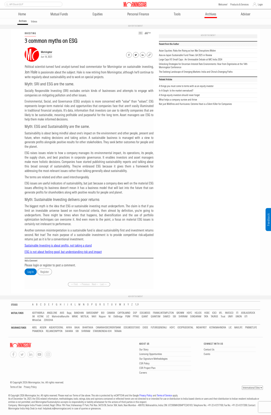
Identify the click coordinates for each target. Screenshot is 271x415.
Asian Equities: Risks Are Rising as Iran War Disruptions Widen (187, 50)
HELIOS (198, 313)
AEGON (43, 327)
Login (260, 4)
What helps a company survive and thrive (178, 99)
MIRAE (75, 316)
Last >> (103, 284)
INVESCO (229, 313)
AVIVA (69, 327)
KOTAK (40, 316)
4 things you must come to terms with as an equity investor (186, 86)
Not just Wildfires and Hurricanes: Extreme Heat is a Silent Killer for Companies (195, 104)
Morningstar (46, 52)
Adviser (245, 14)
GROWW (180, 313)
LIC (47, 316)
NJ (109, 316)
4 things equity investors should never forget (179, 95)
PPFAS (136, 316)
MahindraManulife (60, 316)
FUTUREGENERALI (159, 327)
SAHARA (69, 331)
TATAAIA (117, 331)
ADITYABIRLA (38, 313)
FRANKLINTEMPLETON (163, 313)
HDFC (189, 313)
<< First (74, 284)
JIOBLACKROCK (248, 313)
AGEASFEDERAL (56, 327)
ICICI (214, 313)
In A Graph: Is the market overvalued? (176, 90)
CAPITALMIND (124, 313)
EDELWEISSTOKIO (132, 327)
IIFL (220, 313)
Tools (177, 14)
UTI (245, 316)
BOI (102, 313)
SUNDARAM (195, 316)
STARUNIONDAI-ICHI (102, 331)
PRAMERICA (37, 331)
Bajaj (69, 313)
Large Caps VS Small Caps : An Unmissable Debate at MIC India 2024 (190, 59)
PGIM (127, 316)
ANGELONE (52, 313)
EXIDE (145, 327)
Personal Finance (138, 14)
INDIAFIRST (201, 327)
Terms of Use (16, 387)
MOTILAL (85, 316)
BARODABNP (92, 313)
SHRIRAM (183, 316)
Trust (223, 316)
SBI (174, 316)
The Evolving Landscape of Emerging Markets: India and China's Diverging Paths (195, 71)
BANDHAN (79, 313)
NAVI (94, 316)
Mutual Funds (59, 14)
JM (33, 316)
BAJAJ (77, 327)
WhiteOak (36, 320)
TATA (206, 316)
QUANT (145, 316)
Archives (210, 14)
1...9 (136, 304)
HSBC (207, 313)
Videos (34, 21)
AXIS (62, 313)
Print (149, 33)
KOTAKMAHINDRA (217, 327)
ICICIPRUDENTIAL (185, 327)
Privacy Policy (30, 387)
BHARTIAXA (87, 327)
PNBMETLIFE (251, 327)
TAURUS (214, 316)
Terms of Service (164, 395)
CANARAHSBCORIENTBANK (108, 327)
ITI (237, 313)
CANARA (111, 313)
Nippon (102, 316)
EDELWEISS (145, 313)
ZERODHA (48, 320)
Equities (98, 14)
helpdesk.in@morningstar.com (57, 408)
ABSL (34, 327)
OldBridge (118, 316)
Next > (95, 284)
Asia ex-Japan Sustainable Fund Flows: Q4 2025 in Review (185, 55)
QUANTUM (155, 316)
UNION (239, 316)
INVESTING (30, 33)
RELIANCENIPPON (54, 331)
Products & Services (239, 4)
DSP (135, 313)
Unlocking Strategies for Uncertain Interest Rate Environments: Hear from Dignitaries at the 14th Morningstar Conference (203, 65)
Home (22, 14)
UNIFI (230, 316)
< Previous (84, 284)
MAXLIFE (238, 327)
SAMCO (166, 316)
